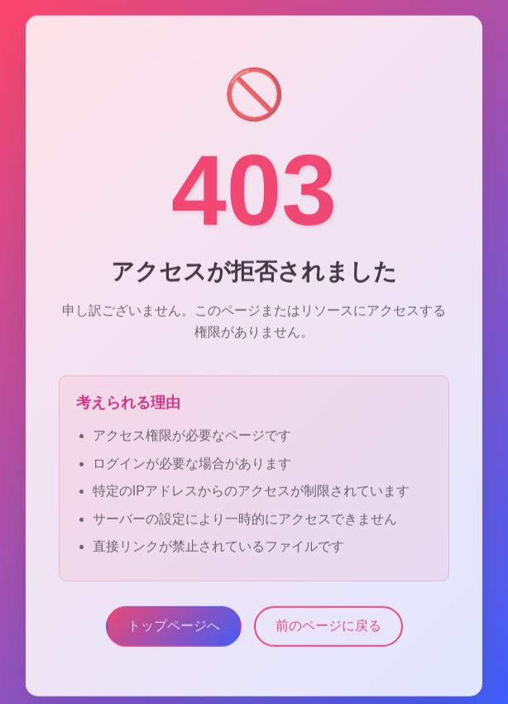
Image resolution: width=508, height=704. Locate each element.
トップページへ (173, 630)
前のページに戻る (328, 630)
